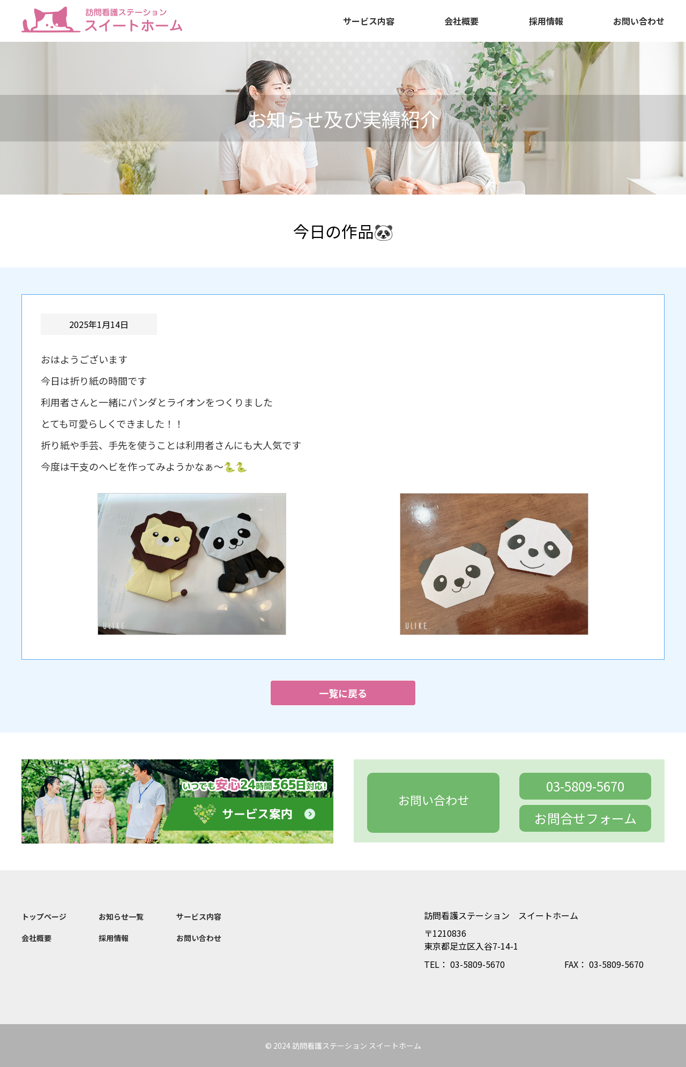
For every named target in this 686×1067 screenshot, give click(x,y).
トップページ (43, 916)
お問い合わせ (639, 20)
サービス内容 (368, 20)
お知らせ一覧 (121, 916)
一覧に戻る (343, 693)
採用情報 (546, 20)
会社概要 (461, 20)
